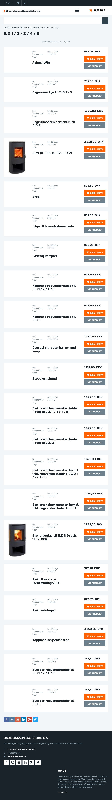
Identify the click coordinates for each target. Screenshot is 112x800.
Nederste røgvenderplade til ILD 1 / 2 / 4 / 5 (54, 287)
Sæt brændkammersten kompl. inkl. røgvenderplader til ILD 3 (55, 506)
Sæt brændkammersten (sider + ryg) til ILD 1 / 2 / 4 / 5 (55, 410)
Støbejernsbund (44, 379)
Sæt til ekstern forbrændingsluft (46, 581)
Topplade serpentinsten (50, 640)
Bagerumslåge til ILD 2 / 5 (52, 92)
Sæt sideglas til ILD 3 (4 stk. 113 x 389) (54, 537)
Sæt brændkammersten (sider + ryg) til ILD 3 (55, 441)
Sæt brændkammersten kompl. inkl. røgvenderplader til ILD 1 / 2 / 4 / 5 (55, 474)
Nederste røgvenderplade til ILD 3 (54, 318)
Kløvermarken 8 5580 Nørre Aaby (22, 749)
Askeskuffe (41, 63)
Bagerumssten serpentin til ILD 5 (53, 123)
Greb (35, 197)
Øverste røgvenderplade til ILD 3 (53, 702)
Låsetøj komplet (44, 256)
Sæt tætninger (43, 610)
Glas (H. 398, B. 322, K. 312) (52, 153)
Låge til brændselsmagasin (53, 226)
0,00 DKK (99, 10)
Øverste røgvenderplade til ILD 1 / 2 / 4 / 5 (53, 671)
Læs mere (62, 792)
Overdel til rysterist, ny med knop (54, 349)
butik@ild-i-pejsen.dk (17, 756)
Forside (7, 27)
